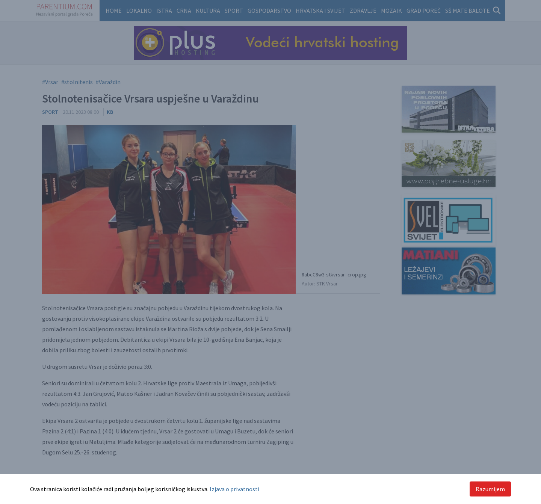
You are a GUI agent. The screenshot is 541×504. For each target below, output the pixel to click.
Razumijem (490, 489)
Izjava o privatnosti (234, 489)
